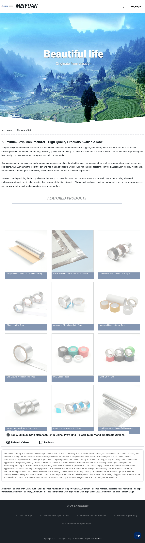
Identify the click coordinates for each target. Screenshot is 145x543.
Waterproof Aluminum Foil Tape (16, 492)
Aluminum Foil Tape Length (79, 523)
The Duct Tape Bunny (128, 515)
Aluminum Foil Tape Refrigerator (47, 492)
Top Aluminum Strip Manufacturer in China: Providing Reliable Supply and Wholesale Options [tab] (65, 435)
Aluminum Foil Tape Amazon (93, 489)
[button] (113, 6)
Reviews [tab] (46, 442)
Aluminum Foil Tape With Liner (15, 489)
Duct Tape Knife (71, 492)
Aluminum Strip (24, 130)
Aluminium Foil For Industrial (93, 515)
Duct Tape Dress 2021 (90, 492)
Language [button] (135, 6)
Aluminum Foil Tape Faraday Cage (118, 492)
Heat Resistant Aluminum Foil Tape (124, 489)
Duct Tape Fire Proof (41, 489)
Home (9, 130)
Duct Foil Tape (26, 515)
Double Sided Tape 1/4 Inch (57, 515)
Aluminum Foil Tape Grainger (65, 489)
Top (138, 535)
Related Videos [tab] (17, 442)
